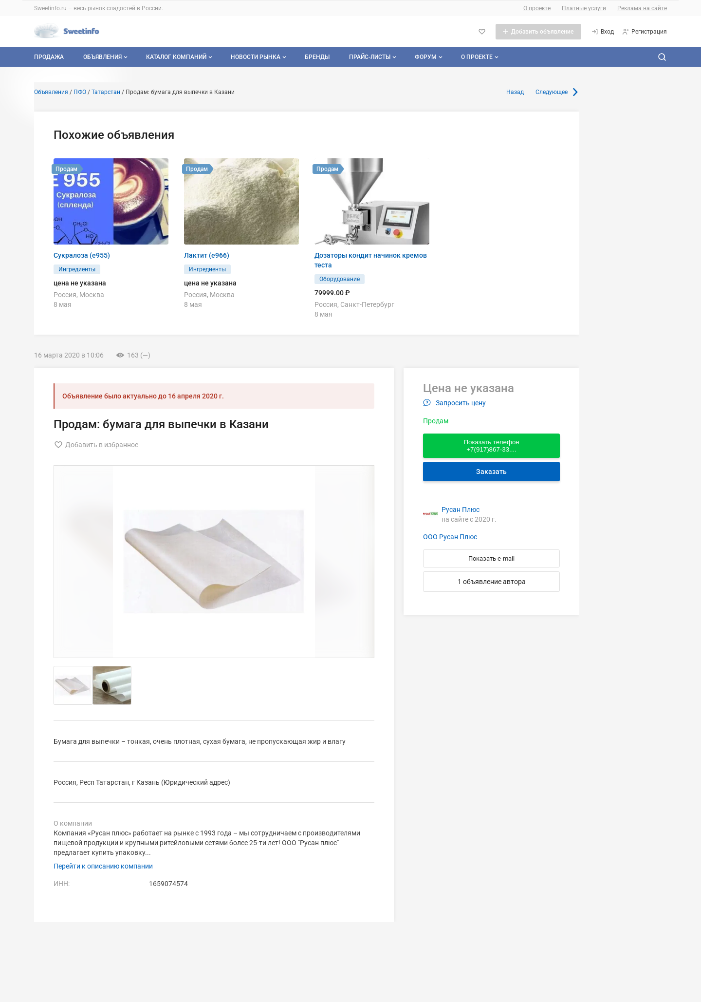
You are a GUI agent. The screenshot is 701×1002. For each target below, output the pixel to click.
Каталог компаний (180, 57)
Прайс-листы (373, 57)
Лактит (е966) (206, 255)
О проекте (537, 8)
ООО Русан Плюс (450, 537)
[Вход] (602, 32)
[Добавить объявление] (538, 31)
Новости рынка (259, 57)
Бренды (317, 57)
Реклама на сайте (642, 8)
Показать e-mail (491, 558)
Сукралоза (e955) (82, 255)
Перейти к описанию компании (103, 866)
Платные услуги (584, 8)
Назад (515, 92)
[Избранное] (482, 32)
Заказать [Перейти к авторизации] (491, 471)
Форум (429, 57)
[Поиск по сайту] (662, 57)
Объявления (106, 57)
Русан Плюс (461, 509)
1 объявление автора (492, 582)
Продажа (49, 57)
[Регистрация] (644, 32)
